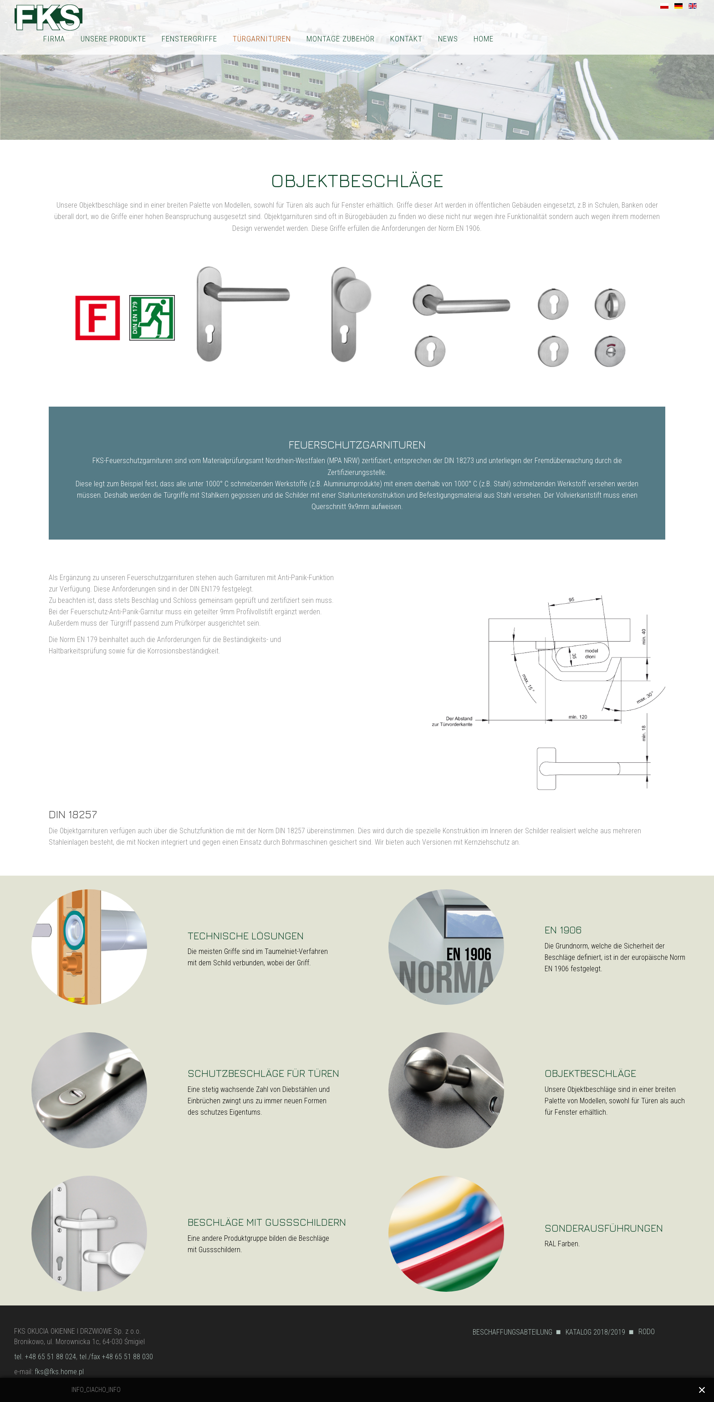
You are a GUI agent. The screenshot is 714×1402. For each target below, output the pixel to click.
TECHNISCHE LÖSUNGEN (246, 935)
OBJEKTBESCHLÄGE (590, 1073)
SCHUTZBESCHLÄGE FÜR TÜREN (263, 1073)
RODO (646, 1331)
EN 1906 (563, 929)
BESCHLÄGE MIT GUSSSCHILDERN (267, 1222)
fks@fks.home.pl (59, 1371)
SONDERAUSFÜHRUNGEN (604, 1228)
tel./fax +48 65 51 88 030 (116, 1356)
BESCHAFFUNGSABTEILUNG (512, 1332)
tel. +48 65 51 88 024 (45, 1356)
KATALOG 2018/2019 (595, 1332)
